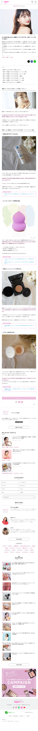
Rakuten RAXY (6, 2)
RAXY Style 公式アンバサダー (7, 473)
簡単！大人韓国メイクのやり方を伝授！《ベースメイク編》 (15, 71)
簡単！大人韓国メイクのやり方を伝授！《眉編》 (13, 76)
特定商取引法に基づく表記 (26, 704)
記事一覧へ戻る (19, 427)
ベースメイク (22, 482)
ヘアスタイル (7, 550)
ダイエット (18, 552)
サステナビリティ (17, 721)
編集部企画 (16, 546)
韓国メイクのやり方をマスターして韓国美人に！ (13, 82)
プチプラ (13, 550)
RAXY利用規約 (9, 704)
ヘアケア (3, 489)
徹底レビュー (25, 548)
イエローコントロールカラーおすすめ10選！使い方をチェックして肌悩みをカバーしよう (19, 259)
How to (3, 57)
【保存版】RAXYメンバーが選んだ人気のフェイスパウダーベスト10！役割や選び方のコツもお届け (19, 389)
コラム (2, 492)
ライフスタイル (25, 552)
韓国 (7, 57)
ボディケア (22, 485)
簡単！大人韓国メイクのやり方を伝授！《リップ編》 (13, 80)
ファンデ (12, 552)
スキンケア (3, 482)
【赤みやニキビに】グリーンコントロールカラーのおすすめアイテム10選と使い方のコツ (19, 262)
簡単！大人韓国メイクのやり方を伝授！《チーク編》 (13, 78)
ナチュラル (16, 447)
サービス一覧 (4, 721)
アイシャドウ (16, 473)
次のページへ (19, 398)
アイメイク (8, 55)
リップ (21, 473)
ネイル (21, 489)
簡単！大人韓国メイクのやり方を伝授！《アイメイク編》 (14, 74)
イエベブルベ (20, 550)
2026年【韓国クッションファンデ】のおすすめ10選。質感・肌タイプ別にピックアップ (19, 326)
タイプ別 (31, 552)
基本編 (34, 546)
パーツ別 (11, 57)
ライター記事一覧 (19, 422)
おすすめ (10, 546)
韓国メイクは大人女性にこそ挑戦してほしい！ (12, 69)
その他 (21, 492)
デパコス (6, 552)
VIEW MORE (19, 539)
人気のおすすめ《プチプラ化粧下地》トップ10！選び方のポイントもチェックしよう (19, 194)
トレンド (11, 447)
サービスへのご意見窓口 (17, 704)
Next (34, 404)
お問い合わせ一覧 (10, 721)
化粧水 (32, 550)
